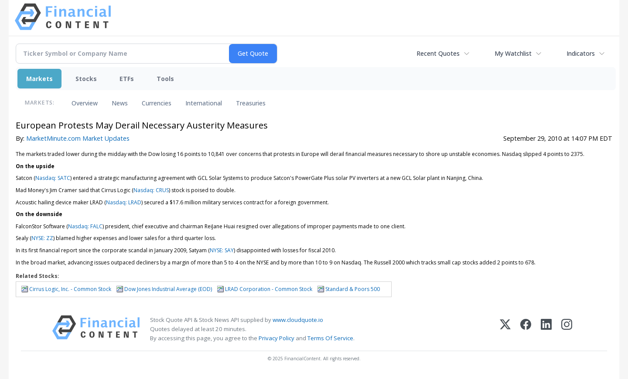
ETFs (126, 78)
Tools (165, 78)
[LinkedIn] (546, 329)
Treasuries (251, 103)
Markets (39, 78)
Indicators (581, 53)
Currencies (156, 103)
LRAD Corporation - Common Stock (268, 289)
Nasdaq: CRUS (151, 190)
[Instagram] (567, 329)
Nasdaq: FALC (85, 226)
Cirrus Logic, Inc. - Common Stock (70, 289)
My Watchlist (513, 53)
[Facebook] (526, 329)
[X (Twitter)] (505, 329)
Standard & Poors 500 (352, 289)
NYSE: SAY (222, 250)
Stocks (86, 78)
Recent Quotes (438, 53)
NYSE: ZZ (42, 238)
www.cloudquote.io (298, 320)
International (203, 103)
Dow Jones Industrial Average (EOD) (168, 289)
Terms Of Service (330, 338)
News (120, 103)
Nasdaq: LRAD (123, 202)
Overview (85, 103)
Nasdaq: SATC (52, 178)
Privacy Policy (276, 338)
